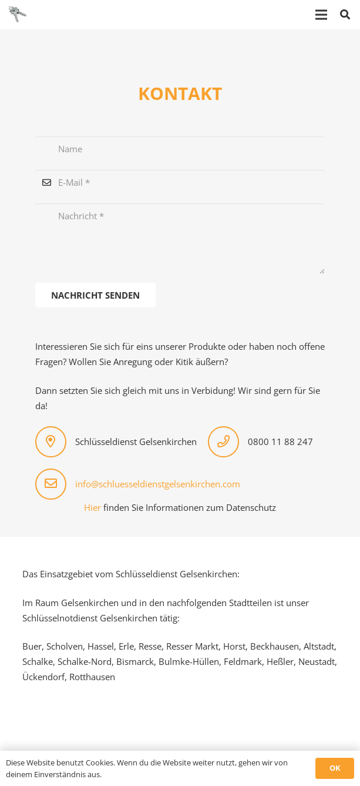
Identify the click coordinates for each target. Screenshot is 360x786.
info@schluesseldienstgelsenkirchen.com (157, 484)
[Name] (180, 148)
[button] (345, 14)
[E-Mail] (180, 182)
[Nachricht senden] (95, 295)
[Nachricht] (180, 238)
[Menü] (321, 14)
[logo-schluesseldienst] (17, 15)
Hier (92, 507)
